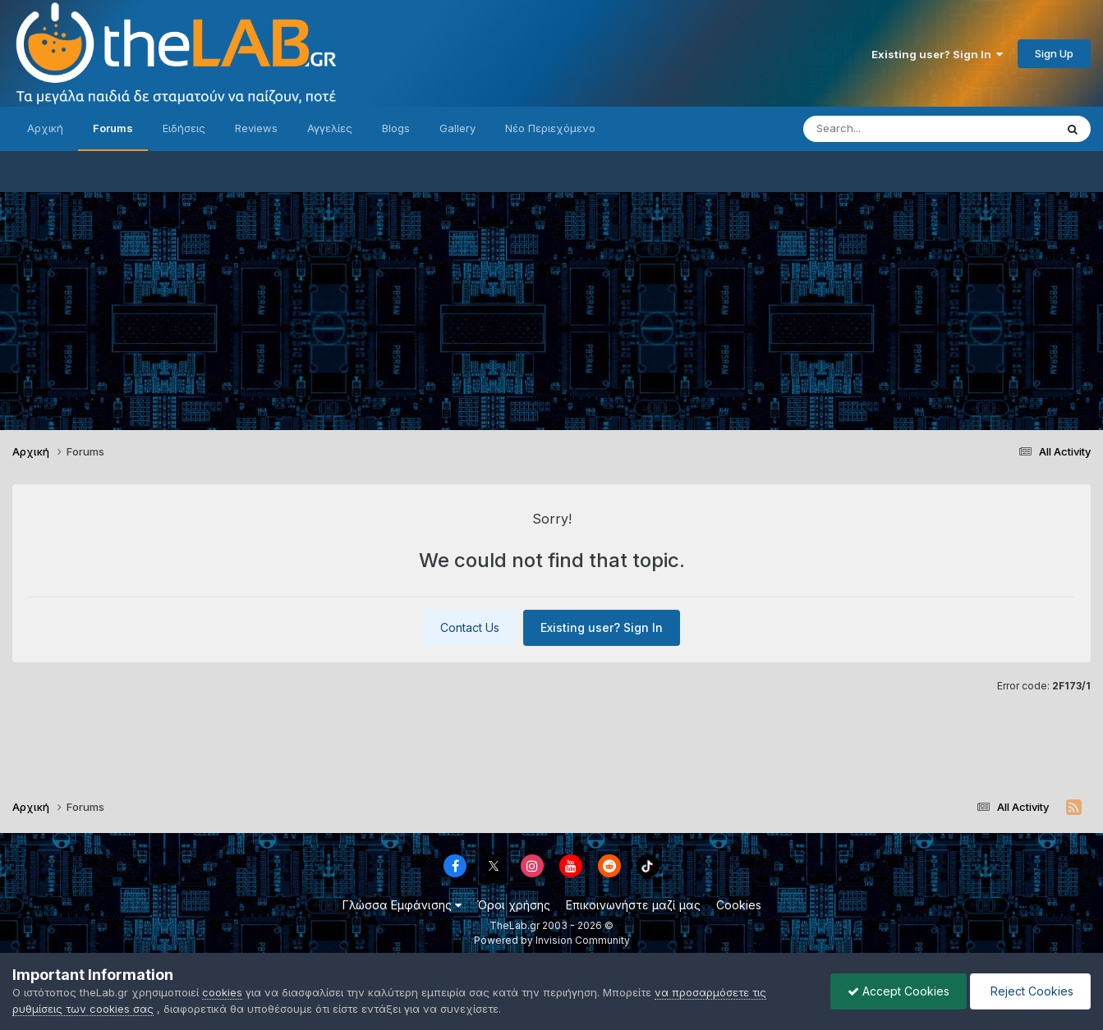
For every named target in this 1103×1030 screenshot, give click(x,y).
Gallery (457, 128)
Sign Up (1054, 53)
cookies (222, 992)
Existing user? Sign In (937, 54)
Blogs (396, 128)
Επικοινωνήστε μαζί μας (633, 905)
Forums (113, 128)
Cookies (738, 905)
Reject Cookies (1030, 991)
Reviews (256, 128)
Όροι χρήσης (513, 905)
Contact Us (469, 627)
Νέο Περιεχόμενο (550, 128)
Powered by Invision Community (552, 940)
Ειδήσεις (184, 128)
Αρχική (45, 128)
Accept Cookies (898, 991)
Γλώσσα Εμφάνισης (402, 905)
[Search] (896, 129)
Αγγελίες (329, 128)
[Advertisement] (552, 307)
